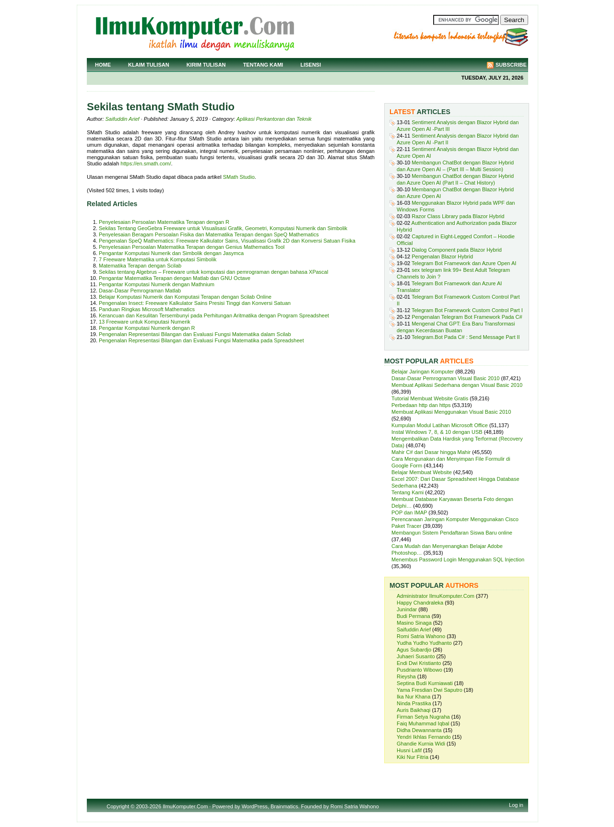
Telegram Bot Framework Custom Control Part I (467, 310)
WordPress (255, 806)
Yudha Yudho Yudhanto (424, 643)
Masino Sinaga (414, 623)
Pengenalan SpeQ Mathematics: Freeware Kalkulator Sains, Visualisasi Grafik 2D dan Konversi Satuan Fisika (227, 241)
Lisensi (310, 65)
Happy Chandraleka (420, 603)
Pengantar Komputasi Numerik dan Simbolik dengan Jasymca (171, 253)
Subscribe (511, 65)
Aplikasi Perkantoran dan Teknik (274, 119)
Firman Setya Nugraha (423, 717)
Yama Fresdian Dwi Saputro (429, 690)
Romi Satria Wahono (421, 636)
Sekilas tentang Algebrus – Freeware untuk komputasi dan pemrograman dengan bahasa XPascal (213, 272)
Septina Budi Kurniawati (425, 683)
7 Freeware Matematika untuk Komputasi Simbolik (157, 259)
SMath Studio (239, 177)
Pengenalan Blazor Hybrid (442, 256)
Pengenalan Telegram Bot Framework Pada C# (467, 317)
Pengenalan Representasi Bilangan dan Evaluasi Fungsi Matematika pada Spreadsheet (201, 340)
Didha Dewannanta (419, 730)
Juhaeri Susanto (416, 656)
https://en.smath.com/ (145, 163)
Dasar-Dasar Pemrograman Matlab (140, 290)
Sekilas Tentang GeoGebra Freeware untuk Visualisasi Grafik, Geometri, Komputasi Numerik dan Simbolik (223, 228)
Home (103, 65)
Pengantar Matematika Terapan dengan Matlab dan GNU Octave (174, 278)
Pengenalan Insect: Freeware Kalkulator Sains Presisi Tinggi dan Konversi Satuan (195, 303)
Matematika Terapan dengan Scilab (140, 265)
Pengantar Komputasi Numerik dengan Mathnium (156, 284)
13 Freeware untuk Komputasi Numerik (144, 322)
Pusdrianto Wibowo (419, 670)
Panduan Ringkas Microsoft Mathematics (147, 309)
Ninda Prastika (414, 703)
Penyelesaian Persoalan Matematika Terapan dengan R (164, 222)
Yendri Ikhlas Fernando (424, 737)
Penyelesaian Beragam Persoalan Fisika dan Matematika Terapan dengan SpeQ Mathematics (209, 234)
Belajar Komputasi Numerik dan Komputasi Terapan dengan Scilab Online (185, 297)
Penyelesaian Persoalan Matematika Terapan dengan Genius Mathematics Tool (191, 247)
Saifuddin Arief (123, 119)
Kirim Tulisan (206, 65)
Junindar (407, 609)
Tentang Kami (263, 65)
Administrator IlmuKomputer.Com (435, 596)
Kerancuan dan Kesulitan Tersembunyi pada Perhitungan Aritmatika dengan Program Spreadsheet (214, 315)
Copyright (117, 806)
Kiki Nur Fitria (412, 757)
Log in (516, 805)
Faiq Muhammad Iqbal (423, 723)
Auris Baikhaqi (413, 710)
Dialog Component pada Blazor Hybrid (457, 250)
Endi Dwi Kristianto (419, 663)
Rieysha (406, 676)
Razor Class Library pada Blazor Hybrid (458, 216)
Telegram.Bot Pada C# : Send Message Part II (466, 337)
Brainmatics (284, 806)
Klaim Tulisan (148, 65)
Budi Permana (413, 616)
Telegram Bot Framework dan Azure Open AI (464, 263)
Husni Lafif (409, 750)
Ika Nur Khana (413, 696)
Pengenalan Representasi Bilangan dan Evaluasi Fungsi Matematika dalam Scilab (195, 334)
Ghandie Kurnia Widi (421, 743)
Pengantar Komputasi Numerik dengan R (147, 328)
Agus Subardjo (414, 649)
